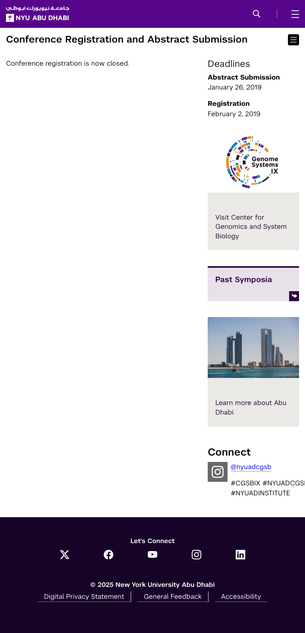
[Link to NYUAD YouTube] (153, 555)
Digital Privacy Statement (84, 596)
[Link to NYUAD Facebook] (109, 555)
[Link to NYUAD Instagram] (196, 555)
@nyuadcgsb (251, 466)
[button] (256, 14)
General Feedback (173, 596)
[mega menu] (293, 14)
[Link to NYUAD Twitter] (64, 555)
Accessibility (241, 596)
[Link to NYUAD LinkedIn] (240, 555)
